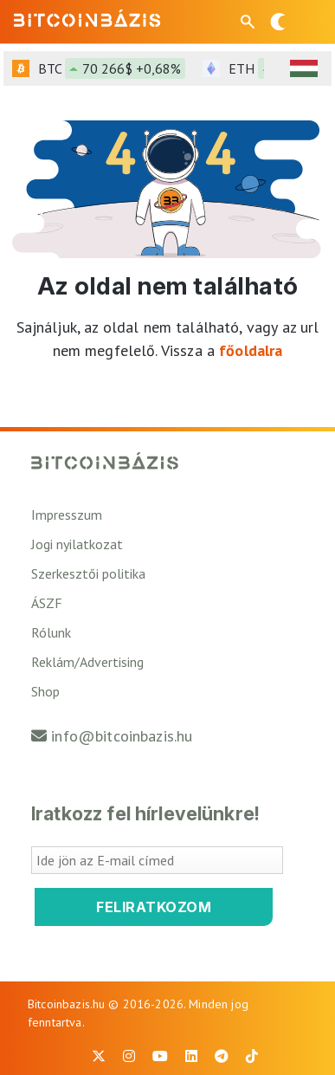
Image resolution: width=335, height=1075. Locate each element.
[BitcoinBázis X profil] (99, 1056)
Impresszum (66, 514)
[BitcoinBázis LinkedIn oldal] (191, 1056)
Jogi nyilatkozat (77, 544)
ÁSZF (46, 603)
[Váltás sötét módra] (278, 21)
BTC (111, 68)
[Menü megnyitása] (307, 21)
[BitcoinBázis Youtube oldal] (160, 1056)
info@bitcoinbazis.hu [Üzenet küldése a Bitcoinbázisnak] (121, 736)
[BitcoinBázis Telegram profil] (222, 1056)
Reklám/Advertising (87, 661)
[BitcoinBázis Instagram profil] (129, 1056)
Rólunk (51, 632)
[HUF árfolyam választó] (304, 68)
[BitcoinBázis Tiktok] (252, 1056)
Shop (45, 691)
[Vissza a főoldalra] (87, 18)
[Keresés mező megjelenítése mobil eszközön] (249, 21)
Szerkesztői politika (88, 573)
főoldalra (250, 350)
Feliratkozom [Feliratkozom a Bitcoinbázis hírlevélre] (153, 907)
